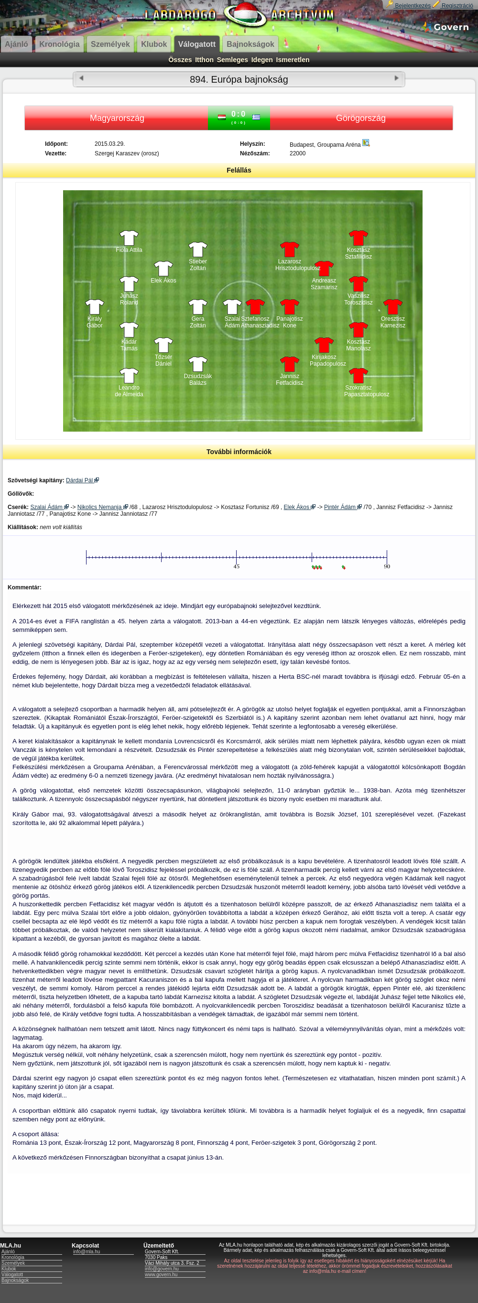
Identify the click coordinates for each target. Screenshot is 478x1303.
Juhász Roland (129, 299)
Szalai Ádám (232, 322)
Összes (180, 60)
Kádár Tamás (128, 345)
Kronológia (12, 1257)
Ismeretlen (293, 60)
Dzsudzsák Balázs (198, 379)
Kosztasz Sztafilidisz (358, 253)
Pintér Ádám (343, 507)
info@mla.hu (86, 1251)
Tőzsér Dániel (164, 360)
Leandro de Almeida (129, 391)
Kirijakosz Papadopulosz (324, 360)
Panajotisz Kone (289, 322)
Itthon (204, 60)
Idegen (262, 60)
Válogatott (12, 1274)
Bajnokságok (15, 1280)
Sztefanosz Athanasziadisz (255, 322)
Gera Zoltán (198, 322)
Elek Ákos (163, 280)
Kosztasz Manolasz (358, 345)
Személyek (13, 1263)
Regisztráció (453, 5)
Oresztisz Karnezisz (393, 322)
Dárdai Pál (82, 480)
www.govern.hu (161, 1274)
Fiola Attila (129, 250)
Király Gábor (94, 322)
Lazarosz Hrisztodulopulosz (289, 264)
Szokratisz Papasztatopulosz (358, 391)
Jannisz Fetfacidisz (289, 379)
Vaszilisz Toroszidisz (358, 299)
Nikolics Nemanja (102, 507)
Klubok (8, 1268)
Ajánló (8, 1251)
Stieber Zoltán (198, 264)
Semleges (232, 60)
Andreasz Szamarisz (324, 284)
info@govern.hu (162, 1268)
